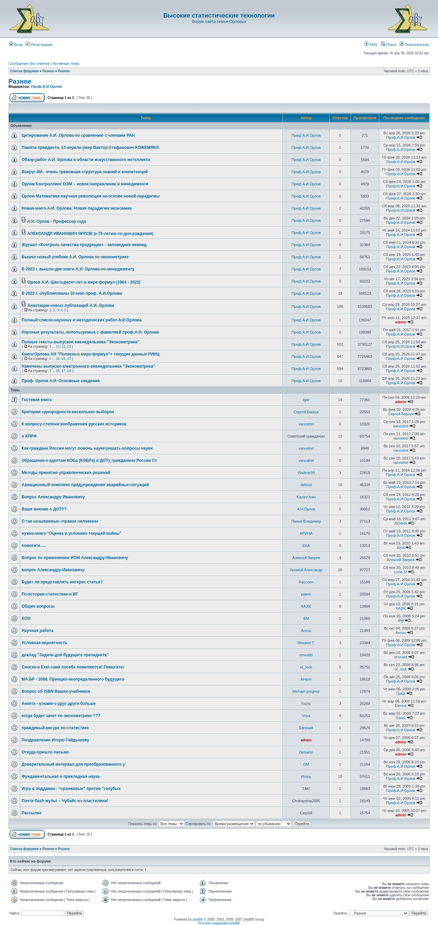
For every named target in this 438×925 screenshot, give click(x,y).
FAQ (370, 45)
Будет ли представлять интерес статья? (62, 582)
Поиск (388, 45)
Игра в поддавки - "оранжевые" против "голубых (71, 788)
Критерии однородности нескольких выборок (68, 411)
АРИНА (400, 523)
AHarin (306, 679)
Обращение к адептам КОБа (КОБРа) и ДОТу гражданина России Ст (89, 460)
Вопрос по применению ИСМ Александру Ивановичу (75, 557)
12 (63, 346)
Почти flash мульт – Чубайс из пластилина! (65, 800)
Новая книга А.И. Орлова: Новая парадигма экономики (77, 208)
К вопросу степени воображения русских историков (74, 424)
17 (69, 359)
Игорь (306, 776)
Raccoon (306, 582)
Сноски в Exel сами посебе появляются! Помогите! (73, 667)
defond (306, 485)
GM (306, 764)
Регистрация (39, 45)
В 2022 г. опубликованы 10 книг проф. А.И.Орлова (72, 293)
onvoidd (306, 655)
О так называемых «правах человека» (60, 521)
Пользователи (414, 45)
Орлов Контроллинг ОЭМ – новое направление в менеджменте (85, 184)
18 (69, 371)
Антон (306, 631)
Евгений (306, 728)
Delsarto (306, 752)
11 (58, 346)
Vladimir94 (306, 473)
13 (69, 346)
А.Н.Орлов (306, 509)
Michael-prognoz (306, 691)
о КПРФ (29, 436)
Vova (306, 716)
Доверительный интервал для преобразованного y (73, 764)
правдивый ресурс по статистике (55, 727)
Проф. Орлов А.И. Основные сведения (61, 380)
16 (63, 359)
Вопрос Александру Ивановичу (53, 497)
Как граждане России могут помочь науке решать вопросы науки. (88, 448)
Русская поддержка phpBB (219, 923)
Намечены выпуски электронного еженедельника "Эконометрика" (88, 366)
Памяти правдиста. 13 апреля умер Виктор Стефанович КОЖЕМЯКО (90, 147)
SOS (26, 618)
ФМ (306, 618)
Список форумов (24, 71)
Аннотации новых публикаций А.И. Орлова (70, 305)
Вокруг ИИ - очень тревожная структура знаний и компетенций (85, 171)
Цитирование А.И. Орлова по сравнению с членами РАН (78, 135)
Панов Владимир (306, 521)
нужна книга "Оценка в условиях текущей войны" (71, 533)
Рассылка (31, 813)
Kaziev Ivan (306, 497)
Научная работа (37, 630)
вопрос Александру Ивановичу (53, 569)
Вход (16, 45)
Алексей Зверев (306, 558)
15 (58, 359)
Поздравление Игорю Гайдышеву (55, 740)
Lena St (400, 572)
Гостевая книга (37, 399)
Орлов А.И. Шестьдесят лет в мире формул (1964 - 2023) (83, 282)
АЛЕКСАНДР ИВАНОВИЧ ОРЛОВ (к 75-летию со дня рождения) (90, 233)
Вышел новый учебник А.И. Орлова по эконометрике (75, 257)
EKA (306, 546)
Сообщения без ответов (29, 63)
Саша (401, 718)
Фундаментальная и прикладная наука (61, 776)
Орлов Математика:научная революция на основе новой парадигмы (91, 196)
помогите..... (34, 545)
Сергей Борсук (306, 412)
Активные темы (66, 63)
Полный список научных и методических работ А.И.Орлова (81, 320)
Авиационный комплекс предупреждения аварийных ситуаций (85, 484)
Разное (48, 71)
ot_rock (306, 667)
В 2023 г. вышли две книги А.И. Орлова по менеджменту (78, 269)
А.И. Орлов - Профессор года (56, 221)
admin (400, 322)
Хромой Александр (306, 570)
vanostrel (306, 424)
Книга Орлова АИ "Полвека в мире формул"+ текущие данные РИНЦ (91, 354)
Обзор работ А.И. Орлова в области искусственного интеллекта (86, 159)
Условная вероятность (44, 642)
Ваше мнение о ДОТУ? (44, 509)
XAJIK (306, 606)
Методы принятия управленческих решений (66, 472)
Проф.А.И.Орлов (46, 86)
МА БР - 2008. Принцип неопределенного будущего (73, 679)
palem (306, 594)
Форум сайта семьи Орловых (219, 21)
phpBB (198, 919)
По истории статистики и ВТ (50, 594)
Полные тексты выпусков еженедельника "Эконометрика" (80, 342)
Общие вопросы (38, 606)
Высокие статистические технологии (219, 15)
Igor (306, 400)
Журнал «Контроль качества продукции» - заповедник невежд (84, 244)
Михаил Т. (306, 643)
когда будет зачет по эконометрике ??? (61, 715)
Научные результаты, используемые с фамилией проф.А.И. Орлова (90, 332)
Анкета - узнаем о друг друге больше (59, 703)
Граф (400, 693)
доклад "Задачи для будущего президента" (65, 655)
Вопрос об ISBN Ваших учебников (56, 691)
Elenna (400, 706)
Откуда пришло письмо (45, 752)
